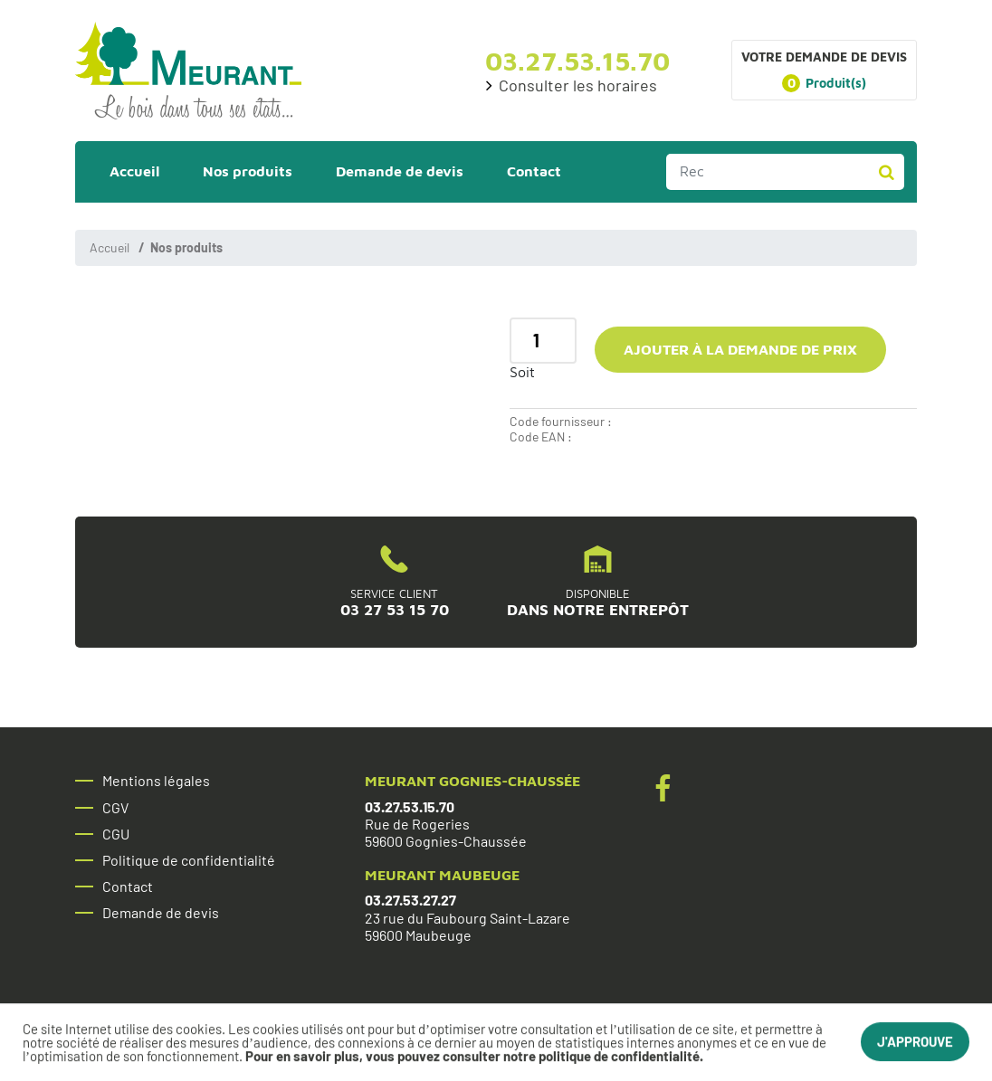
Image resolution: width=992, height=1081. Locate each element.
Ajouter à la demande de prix (740, 349)
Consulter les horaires (578, 85)
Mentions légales (156, 780)
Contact (127, 886)
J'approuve (915, 1043)
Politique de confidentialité (188, 860)
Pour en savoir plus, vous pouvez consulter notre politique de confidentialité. (474, 1057)
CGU (115, 834)
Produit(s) (824, 83)
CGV (115, 808)
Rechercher (886, 172)
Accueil (109, 247)
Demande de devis (160, 913)
